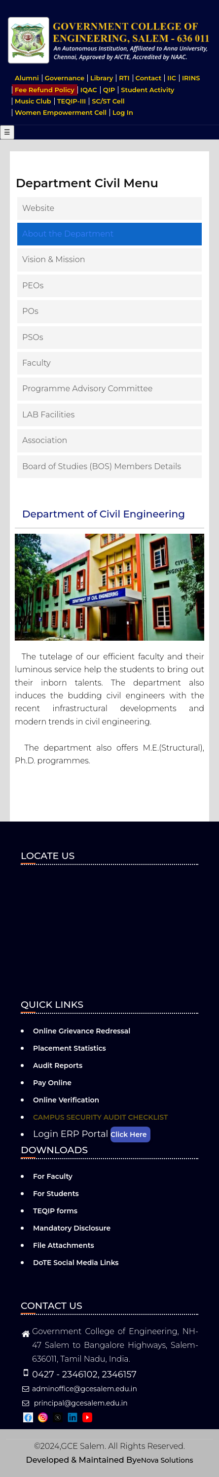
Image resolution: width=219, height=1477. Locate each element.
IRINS (191, 78)
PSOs (32, 337)
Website (38, 208)
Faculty (36, 363)
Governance (64, 78)
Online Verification (66, 1100)
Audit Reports (57, 1065)
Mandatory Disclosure (71, 1228)
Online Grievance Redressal (81, 1031)
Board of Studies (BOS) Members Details (101, 466)
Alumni (27, 78)
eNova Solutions (165, 1460)
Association (44, 440)
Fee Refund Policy (44, 90)
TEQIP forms (55, 1210)
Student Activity (147, 90)
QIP (109, 90)
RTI (124, 78)
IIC (171, 78)
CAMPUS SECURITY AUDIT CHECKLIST (100, 1117)
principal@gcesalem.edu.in (74, 1403)
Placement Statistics (69, 1048)
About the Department (67, 234)
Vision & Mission (53, 259)
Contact (149, 78)
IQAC (88, 90)
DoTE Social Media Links (76, 1262)
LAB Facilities (48, 414)
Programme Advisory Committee (87, 388)
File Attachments (63, 1245)
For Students (56, 1193)
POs (30, 311)
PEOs (32, 285)
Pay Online (52, 1082)
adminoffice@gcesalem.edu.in (79, 1388)
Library (101, 78)
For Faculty (53, 1176)
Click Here (128, 1134)
